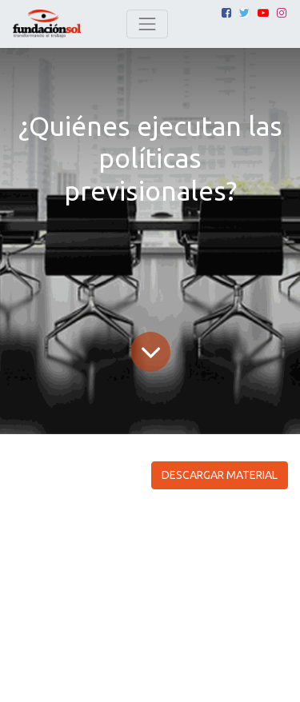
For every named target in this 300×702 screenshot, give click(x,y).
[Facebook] (226, 12)
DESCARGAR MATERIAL (220, 475)
